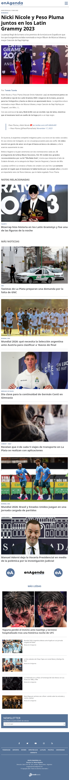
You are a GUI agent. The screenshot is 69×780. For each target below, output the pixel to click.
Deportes (16, 750)
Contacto (33, 752)
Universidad (60, 750)
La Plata (43, 750)
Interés (23, 750)
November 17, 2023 (44, 128)
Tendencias (6, 750)
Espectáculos (33, 750)
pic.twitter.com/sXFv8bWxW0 (44, 125)
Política (51, 750)
